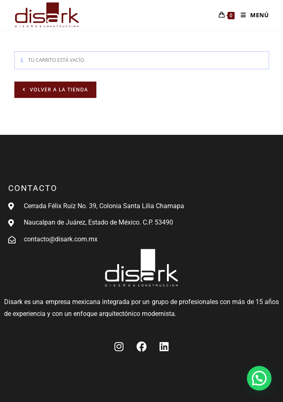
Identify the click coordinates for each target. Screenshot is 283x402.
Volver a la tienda (58, 89)
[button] (259, 378)
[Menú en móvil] (252, 15)
